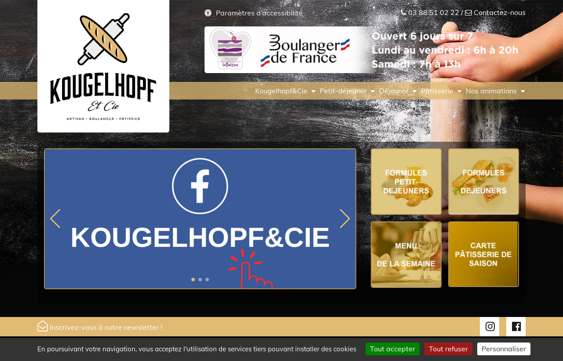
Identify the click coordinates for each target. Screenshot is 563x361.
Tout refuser (448, 348)
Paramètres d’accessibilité (259, 12)
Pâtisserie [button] (437, 90)
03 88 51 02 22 (433, 12)
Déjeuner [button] (394, 90)
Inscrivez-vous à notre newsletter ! (99, 326)
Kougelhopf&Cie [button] (281, 90)
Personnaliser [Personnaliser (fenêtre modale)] (504, 348)
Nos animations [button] (491, 90)
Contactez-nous (500, 12)
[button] (193, 279)
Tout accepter (392, 348)
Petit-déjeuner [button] (343, 90)
